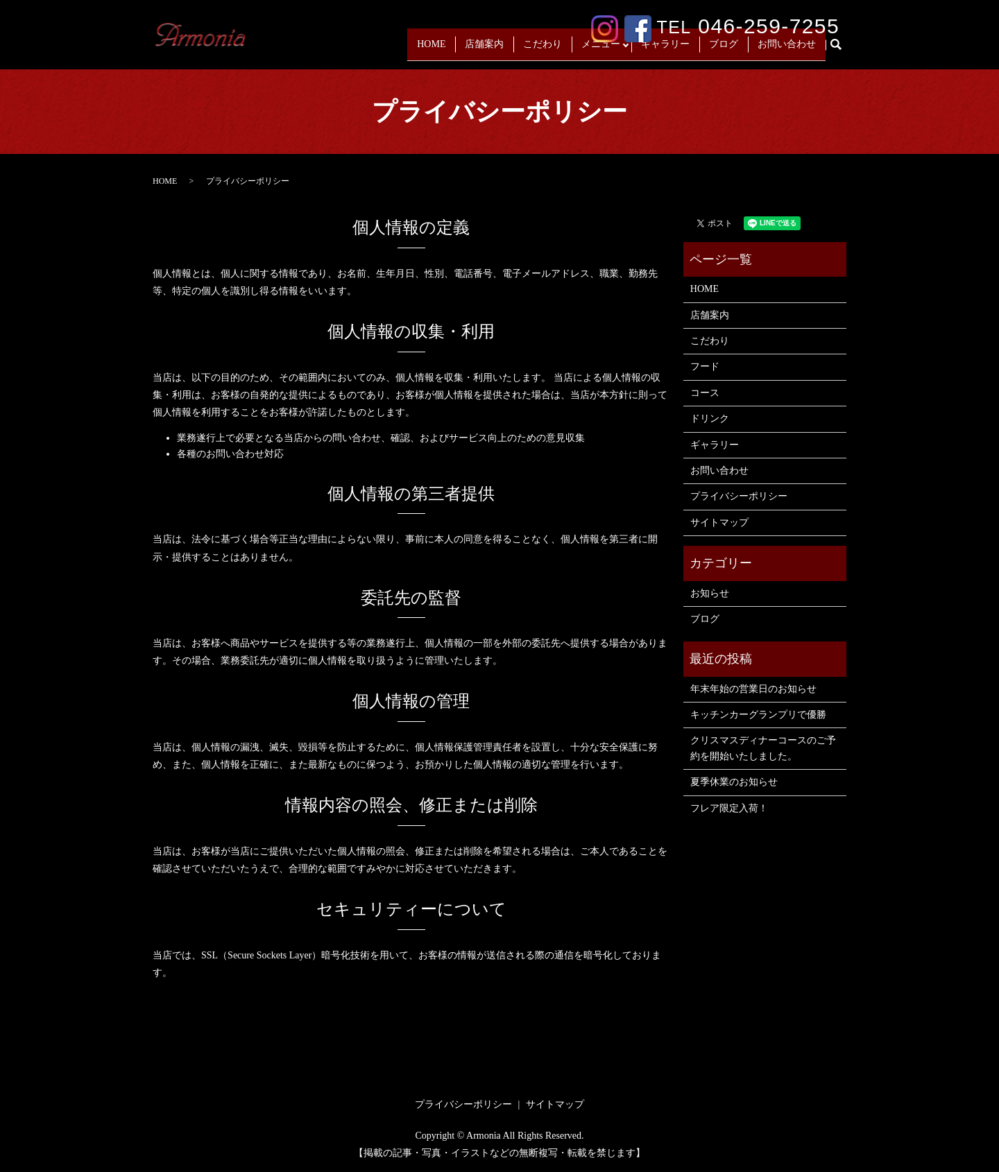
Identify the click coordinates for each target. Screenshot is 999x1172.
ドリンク (709, 418)
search (841, 50)
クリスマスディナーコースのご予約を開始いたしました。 (763, 748)
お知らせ (709, 593)
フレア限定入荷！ (729, 808)
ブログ (723, 49)
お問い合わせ (787, 49)
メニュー (597, 49)
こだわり (539, 49)
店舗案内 (480, 49)
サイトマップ (719, 522)
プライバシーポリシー (738, 496)
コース (704, 393)
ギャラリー (665, 49)
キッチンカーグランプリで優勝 (758, 714)
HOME (427, 49)
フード (704, 366)
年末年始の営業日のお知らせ (753, 689)
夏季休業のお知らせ (734, 782)
